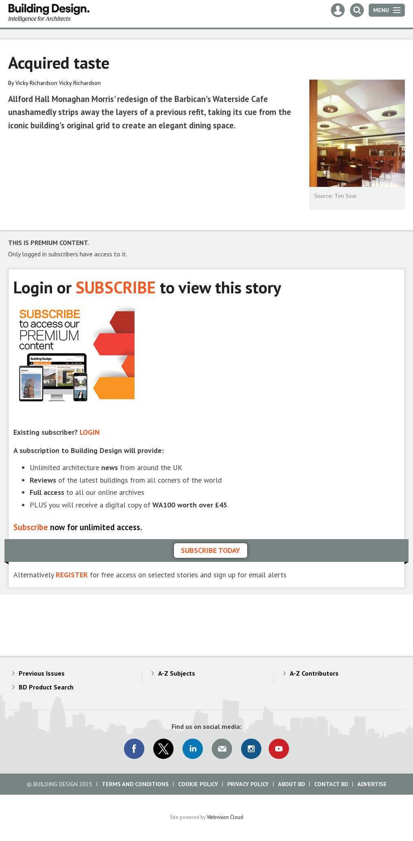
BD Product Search (46, 687)
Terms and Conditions (135, 784)
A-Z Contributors (314, 673)
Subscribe (30, 527)
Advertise (372, 784)
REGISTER (72, 574)
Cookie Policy (198, 784)
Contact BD (331, 784)
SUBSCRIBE (116, 287)
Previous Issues (42, 673)
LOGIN (90, 432)
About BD (291, 784)
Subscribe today (210, 550)
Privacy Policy (248, 784)
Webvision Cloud (225, 817)
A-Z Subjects (176, 673)
